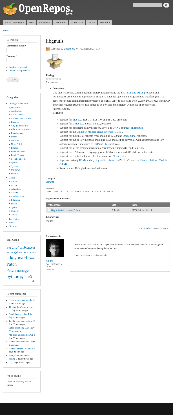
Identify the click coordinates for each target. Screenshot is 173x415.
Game (14, 181)
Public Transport (18, 155)
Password (11, 56)
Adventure (16, 189)
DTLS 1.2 (77, 123)
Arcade (14, 192)
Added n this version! (19, 341)
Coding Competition (18, 103)
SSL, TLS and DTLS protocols (137, 92)
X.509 (86, 191)
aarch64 (13, 247)
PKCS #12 (96, 191)
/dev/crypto (119, 156)
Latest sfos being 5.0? (19, 328)
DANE (116, 127)
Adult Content (17, 114)
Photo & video (18, 151)
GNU (48, 191)
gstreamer (20, 252)
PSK (106, 143)
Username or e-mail (16, 45)
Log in (139, 228)
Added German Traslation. (21, 348)
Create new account (18, 67)
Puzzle (14, 203)
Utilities (15, 173)
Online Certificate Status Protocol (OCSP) (99, 131)
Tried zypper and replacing (21, 321)
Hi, (10, 362)
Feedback (105, 22)
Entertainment (17, 133)
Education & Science (21, 129)
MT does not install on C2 (21, 335)
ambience (26, 247)
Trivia (14, 214)
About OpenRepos (14, 22)
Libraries (13, 226)
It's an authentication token (21, 300)
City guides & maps (20, 125)
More (34, 281)
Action (14, 185)
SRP (96, 143)
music (32, 258)
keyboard (18, 257)
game (10, 252)
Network (15, 140)
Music (14, 136)
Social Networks (18, 159)
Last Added (60, 22)
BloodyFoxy (69, 49)
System (14, 166)
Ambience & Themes (21, 118)
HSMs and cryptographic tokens (96, 160)
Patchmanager (18, 270)
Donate (91, 22)
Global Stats (77, 22)
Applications (15, 107)
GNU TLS (57, 191)
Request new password (19, 70)
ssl (71, 191)
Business (15, 122)
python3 (26, 277)
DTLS (78, 191)
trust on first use (134, 127)
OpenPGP (128, 135)
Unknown (15, 170)
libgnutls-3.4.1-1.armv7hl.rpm (66, 210)
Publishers (44, 22)
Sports (14, 162)
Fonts (11, 222)
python (12, 276)
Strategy (15, 211)
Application (16, 111)
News (32, 22)
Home (6, 30)
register (148, 228)
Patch (11, 264)
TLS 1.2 (76, 119)
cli (34, 248)
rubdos (49, 260)
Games (12, 178)
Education (16, 200)
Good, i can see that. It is (20, 314)
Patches (14, 148)
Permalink (50, 270)
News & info (17, 144)
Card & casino (18, 196)
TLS (66, 191)
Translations (14, 219)
